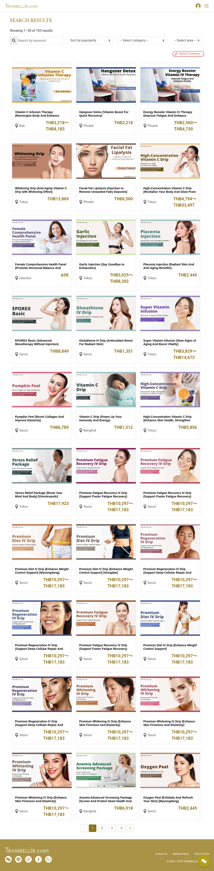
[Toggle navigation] (206, 5)
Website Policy (180, 854)
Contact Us (161, 854)
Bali (22, 126)
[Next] (130, 828)
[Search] (36, 40)
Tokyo (23, 202)
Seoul (23, 354)
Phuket (88, 126)
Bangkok (89, 430)
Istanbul (25, 278)
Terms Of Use (201, 854)
